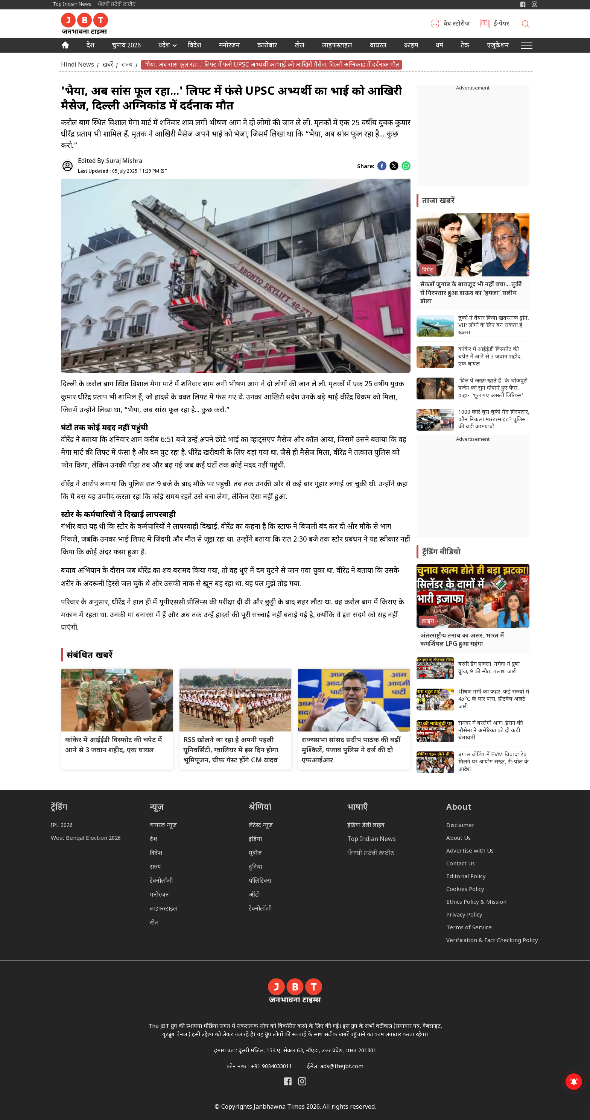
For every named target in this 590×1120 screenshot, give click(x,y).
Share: (365, 167)
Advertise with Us (470, 851)
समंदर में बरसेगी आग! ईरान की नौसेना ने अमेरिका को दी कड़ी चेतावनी (490, 731)
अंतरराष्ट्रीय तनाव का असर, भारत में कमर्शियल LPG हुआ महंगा (462, 640)
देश (90, 46)
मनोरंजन (229, 46)
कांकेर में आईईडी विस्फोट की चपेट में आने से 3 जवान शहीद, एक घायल (490, 357)
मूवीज (255, 853)
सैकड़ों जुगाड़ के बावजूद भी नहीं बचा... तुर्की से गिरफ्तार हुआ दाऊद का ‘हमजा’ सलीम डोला (471, 293)
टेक (465, 46)
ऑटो (254, 895)
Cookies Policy (465, 889)
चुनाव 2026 (126, 46)
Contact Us (460, 864)
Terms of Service (469, 928)
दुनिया (255, 867)
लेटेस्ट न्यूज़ (261, 826)
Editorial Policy (466, 876)
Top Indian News (72, 4)
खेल (299, 46)
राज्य (127, 64)
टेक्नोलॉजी (161, 881)
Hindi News (77, 64)
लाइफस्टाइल (163, 909)
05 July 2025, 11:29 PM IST (122, 171)
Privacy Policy (464, 915)
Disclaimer (460, 825)
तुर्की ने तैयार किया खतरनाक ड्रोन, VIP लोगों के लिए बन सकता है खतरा (493, 326)
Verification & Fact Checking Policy (492, 940)
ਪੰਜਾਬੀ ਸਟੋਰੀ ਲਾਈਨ (116, 4)
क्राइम (411, 46)
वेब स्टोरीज (457, 24)
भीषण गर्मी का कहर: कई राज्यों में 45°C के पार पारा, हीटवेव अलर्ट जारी (493, 699)
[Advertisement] (473, 490)
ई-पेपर (501, 24)
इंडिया (255, 840)
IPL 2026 (62, 825)
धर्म (439, 46)
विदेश (194, 46)
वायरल (378, 46)
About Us (458, 838)
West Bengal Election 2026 (86, 838)
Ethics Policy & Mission (476, 902)
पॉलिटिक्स (260, 881)
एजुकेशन (498, 46)
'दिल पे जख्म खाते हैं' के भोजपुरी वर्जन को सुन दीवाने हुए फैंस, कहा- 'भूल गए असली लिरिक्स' (493, 388)
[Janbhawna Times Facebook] (523, 4)
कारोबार (267, 46)
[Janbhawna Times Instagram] (534, 4)
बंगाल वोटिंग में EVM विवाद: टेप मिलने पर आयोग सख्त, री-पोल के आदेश (493, 762)
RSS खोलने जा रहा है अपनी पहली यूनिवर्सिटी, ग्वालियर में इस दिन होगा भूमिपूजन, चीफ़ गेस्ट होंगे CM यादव (230, 750)
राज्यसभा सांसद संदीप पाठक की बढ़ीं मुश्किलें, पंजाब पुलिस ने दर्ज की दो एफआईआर (351, 750)
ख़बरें (107, 64)
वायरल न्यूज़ (163, 826)
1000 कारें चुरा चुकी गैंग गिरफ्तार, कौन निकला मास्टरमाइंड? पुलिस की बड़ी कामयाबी (493, 420)
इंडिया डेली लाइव (366, 826)
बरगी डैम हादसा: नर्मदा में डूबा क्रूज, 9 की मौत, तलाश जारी (489, 668)
